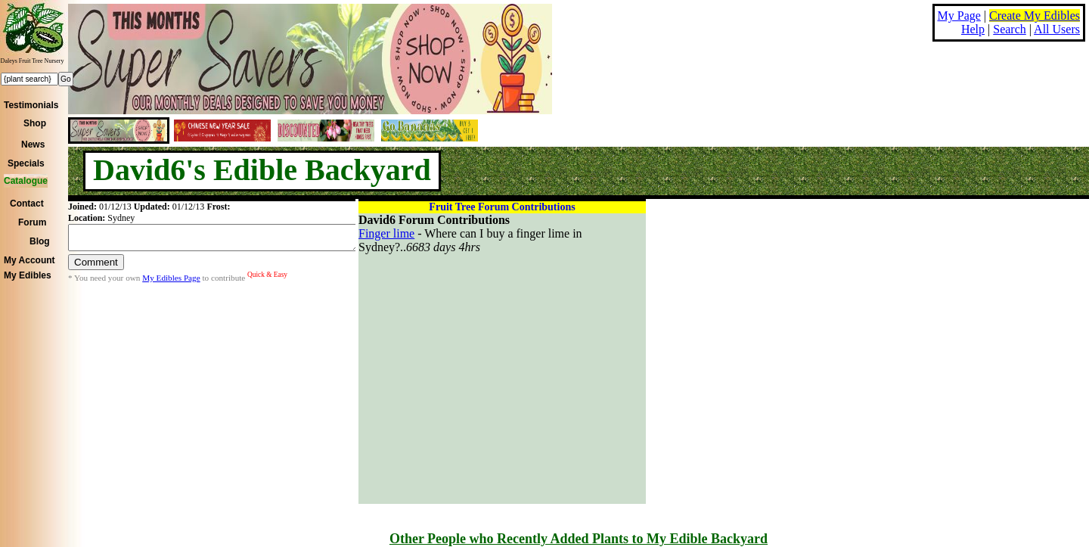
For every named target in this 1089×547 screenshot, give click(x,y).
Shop (34, 123)
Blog (39, 241)
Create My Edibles (1034, 15)
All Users (1057, 29)
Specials (26, 163)
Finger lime (386, 233)
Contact (27, 203)
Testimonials (31, 105)
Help (973, 29)
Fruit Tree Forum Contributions (502, 207)
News (33, 144)
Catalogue (26, 181)
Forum (32, 222)
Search (1009, 29)
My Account (29, 260)
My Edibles (27, 275)
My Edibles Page (171, 282)
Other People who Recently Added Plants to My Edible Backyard (578, 538)
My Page (959, 15)
